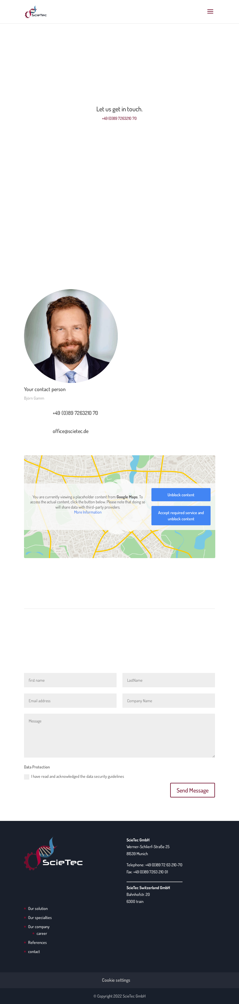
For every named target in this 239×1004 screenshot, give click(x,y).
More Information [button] (87, 511)
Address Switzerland (119, 253)
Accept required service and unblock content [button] (181, 515)
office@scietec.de (70, 431)
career (42, 933)
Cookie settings (116, 980)
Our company (38, 926)
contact (34, 951)
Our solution (38, 908)
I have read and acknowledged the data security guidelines (74, 777)
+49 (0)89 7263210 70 (119, 118)
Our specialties (40, 917)
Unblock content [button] (181, 494)
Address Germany (119, 179)
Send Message (193, 790)
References (37, 942)
